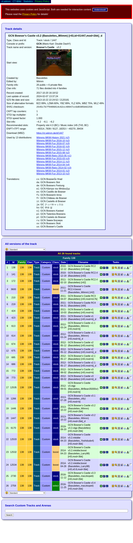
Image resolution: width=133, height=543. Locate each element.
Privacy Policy (29, 14)
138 (22, 267)
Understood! (100, 10)
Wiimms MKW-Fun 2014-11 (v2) (53, 161)
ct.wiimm (5, 1)
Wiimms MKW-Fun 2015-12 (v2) (53, 149)
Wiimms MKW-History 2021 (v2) (52, 137)
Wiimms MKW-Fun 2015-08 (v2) (53, 152)
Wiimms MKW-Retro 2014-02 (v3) (53, 168)
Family (22, 262)
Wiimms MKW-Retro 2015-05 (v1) (53, 155)
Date (63, 262)
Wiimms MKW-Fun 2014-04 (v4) (53, 164)
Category (46, 262)
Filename (83, 262)
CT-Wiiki (17, 1)
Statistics (28, 1)
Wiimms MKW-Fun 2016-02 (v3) (53, 146)
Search (9, 515)
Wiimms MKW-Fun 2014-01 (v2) (53, 171)
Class (56, 262)
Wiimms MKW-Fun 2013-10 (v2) (53, 173)
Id (13, 262)
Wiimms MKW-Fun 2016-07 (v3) (53, 143)
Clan (29, 262)
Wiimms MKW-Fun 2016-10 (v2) (53, 140)
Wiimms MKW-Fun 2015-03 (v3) (53, 158)
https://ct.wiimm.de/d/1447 (50, 133)
